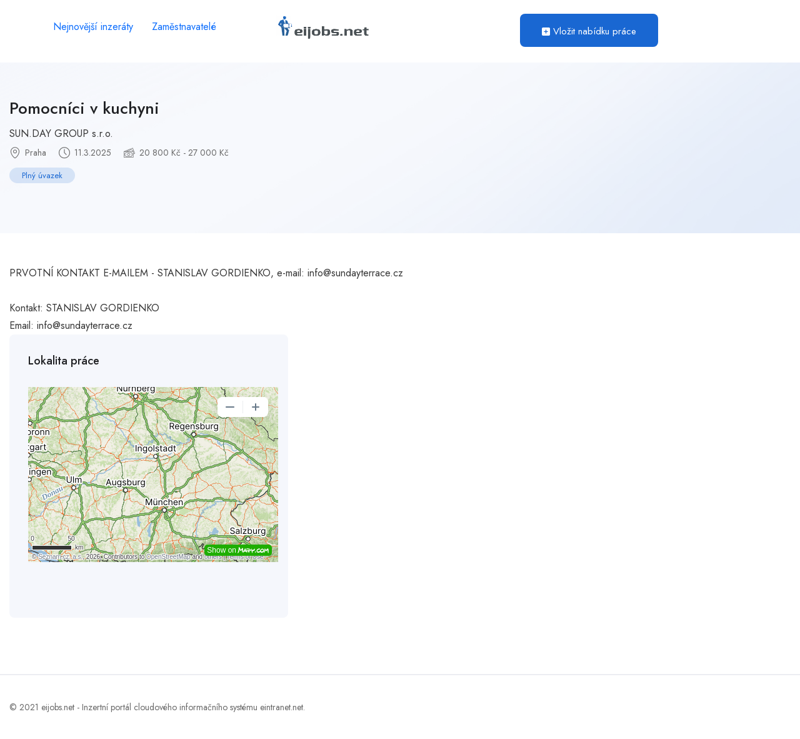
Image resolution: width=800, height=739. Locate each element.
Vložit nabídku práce (589, 31)
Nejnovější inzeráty (93, 26)
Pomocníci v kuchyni (84, 108)
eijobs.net (57, 707)
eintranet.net (281, 707)
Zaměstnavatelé (184, 26)
